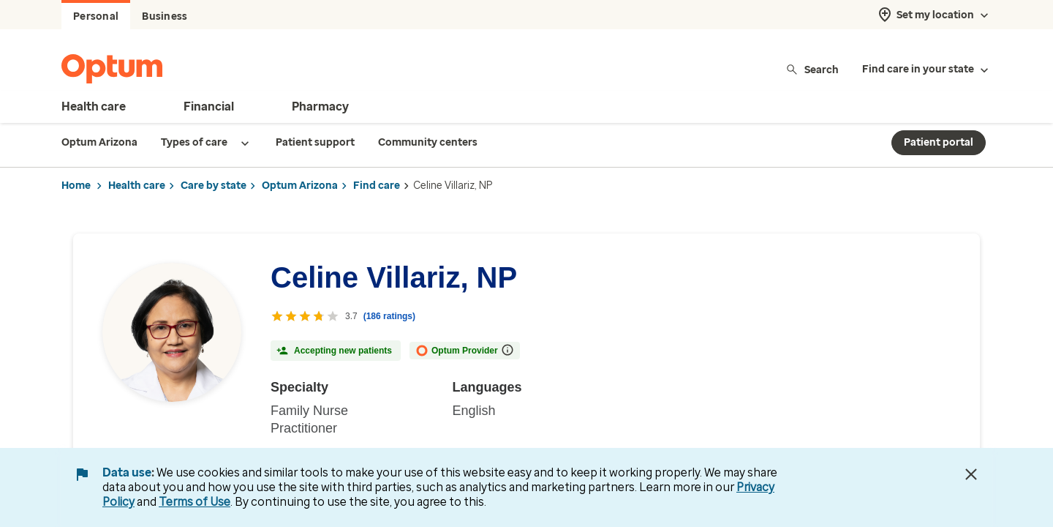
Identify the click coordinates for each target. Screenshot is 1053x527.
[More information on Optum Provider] (507, 349)
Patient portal (938, 142)
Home (76, 185)
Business (164, 16)
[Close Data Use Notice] (971, 474)
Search (812, 69)
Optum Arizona (300, 185)
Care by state (213, 185)
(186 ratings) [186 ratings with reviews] (389, 316)
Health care (136, 185)
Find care (376, 185)
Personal (95, 16)
